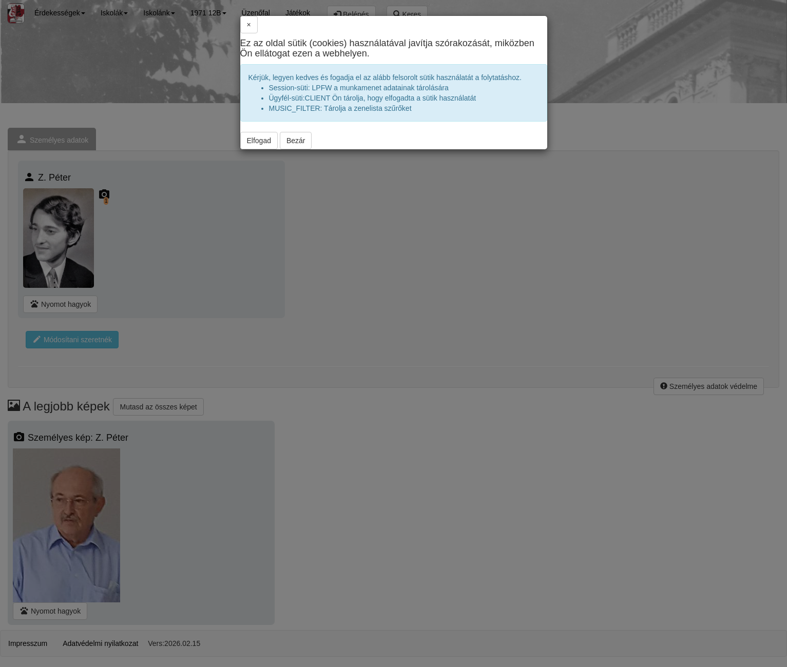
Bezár (295, 140)
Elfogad (259, 140)
